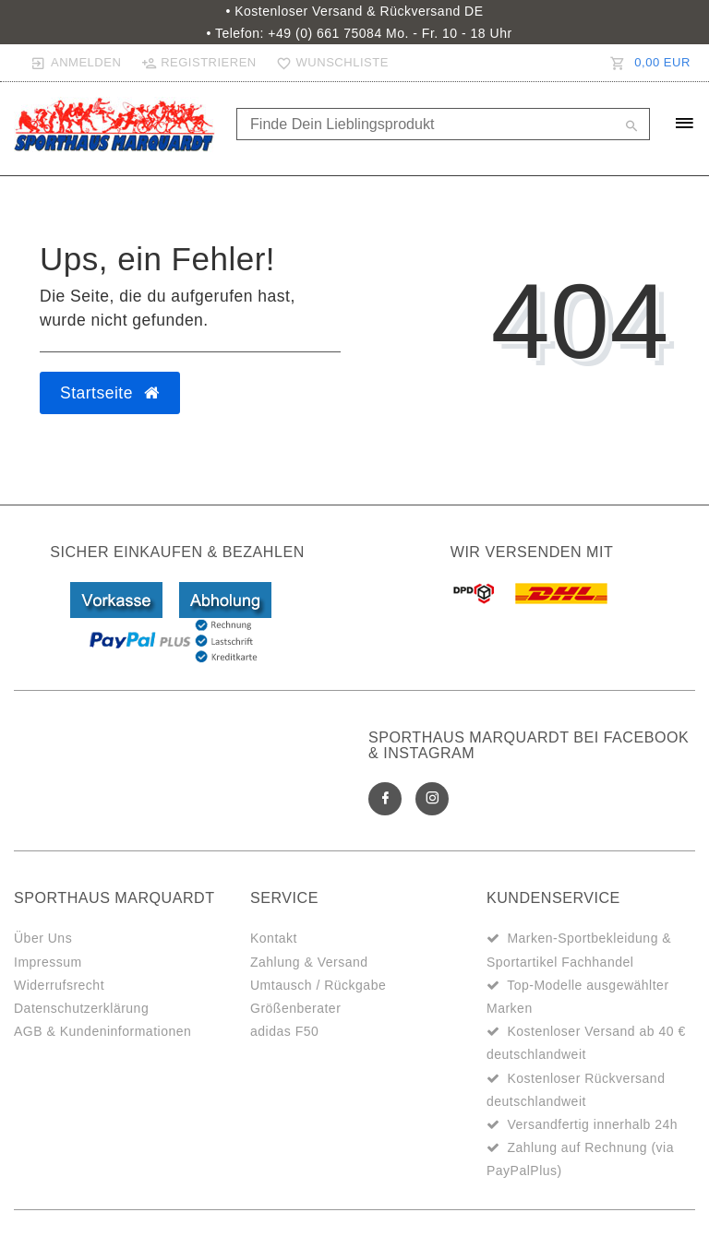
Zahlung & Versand (309, 962)
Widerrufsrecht (59, 985)
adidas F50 (284, 1031)
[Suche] (631, 127)
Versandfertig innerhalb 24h (592, 1124)
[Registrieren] (198, 62)
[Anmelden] (76, 62)
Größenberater (295, 1008)
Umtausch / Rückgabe (318, 985)
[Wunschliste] (329, 62)
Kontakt (273, 938)
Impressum (48, 962)
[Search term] (443, 124)
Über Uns (43, 938)
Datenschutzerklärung (81, 1008)
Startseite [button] (110, 393)
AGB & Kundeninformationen (102, 1031)
